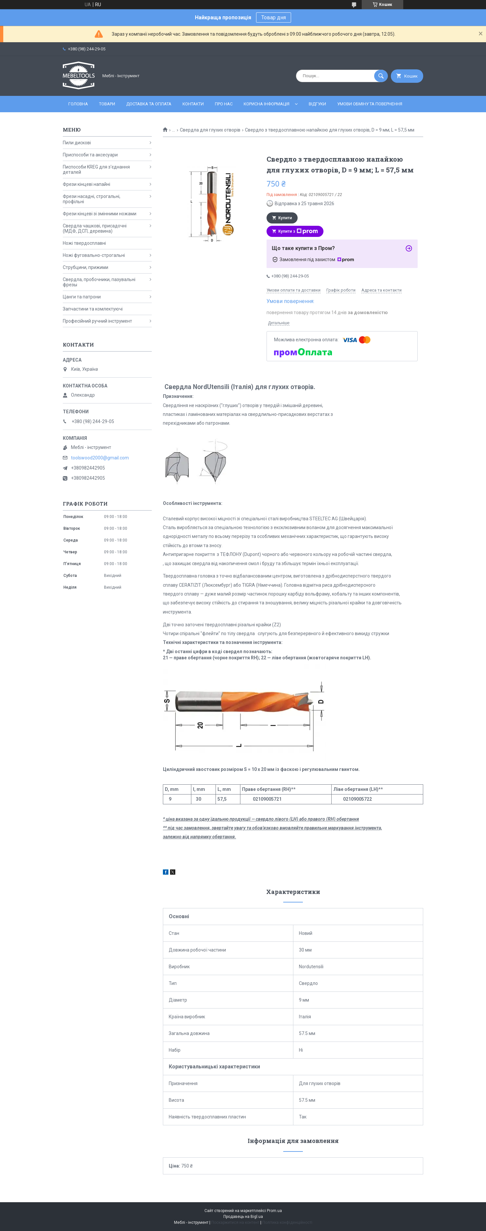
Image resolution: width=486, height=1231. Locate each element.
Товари (107, 103)
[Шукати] (381, 76)
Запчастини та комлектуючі (93, 309)
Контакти (193, 103)
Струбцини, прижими (85, 267)
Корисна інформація (266, 103)
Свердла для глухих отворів (210, 130)
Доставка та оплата (148, 103)
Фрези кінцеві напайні (86, 184)
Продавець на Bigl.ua (243, 1216)
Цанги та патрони (82, 296)
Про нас (224, 103)
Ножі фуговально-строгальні (94, 255)
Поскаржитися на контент (235, 1222)
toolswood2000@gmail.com (100, 457)
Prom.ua (274, 1210)
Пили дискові (77, 142)
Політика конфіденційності (287, 1222)
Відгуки (317, 103)
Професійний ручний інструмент (97, 321)
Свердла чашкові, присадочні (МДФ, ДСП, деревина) (95, 228)
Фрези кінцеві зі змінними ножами (99, 213)
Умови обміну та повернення (369, 103)
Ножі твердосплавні (84, 243)
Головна (78, 103)
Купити (285, 218)
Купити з (298, 231)
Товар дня (273, 17)
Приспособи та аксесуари (90, 154)
